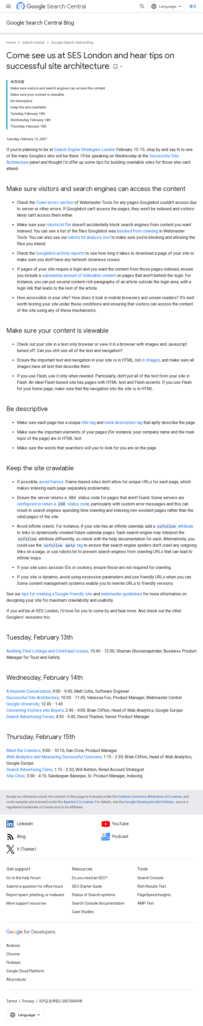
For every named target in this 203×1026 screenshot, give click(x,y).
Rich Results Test (151, 886)
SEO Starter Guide (87, 886)
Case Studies (83, 912)
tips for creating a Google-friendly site (57, 593)
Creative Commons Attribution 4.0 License (150, 797)
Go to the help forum (23, 878)
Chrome (13, 954)
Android (13, 945)
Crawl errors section (54, 202)
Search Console (150, 878)
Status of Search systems (93, 895)
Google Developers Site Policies (148, 802)
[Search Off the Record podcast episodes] (149, 836)
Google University (22, 703)
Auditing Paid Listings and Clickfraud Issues (47, 651)
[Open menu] (8, 6)
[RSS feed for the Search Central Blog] (54, 836)
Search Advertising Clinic (29, 769)
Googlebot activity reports (60, 253)
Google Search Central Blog (40, 23)
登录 (193, 6)
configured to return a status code (53, 504)
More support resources (26, 903)
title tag (89, 422)
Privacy (28, 1001)
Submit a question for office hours (34, 886)
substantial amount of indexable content (79, 275)
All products (16, 979)
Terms (11, 1001)
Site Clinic (15, 775)
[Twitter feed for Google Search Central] (54, 849)
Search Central (56, 6)
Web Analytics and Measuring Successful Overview (54, 756)
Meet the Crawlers (23, 750)
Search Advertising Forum (30, 716)
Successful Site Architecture (32, 697)
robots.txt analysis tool (89, 237)
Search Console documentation (98, 903)
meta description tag (123, 422)
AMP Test (145, 903)
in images (151, 360)
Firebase (13, 962)
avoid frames (51, 481)
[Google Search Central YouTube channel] (149, 824)
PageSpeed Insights (154, 895)
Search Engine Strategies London (84, 149)
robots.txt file (59, 224)
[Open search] (142, 6)
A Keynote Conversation (28, 691)
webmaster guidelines (121, 593)
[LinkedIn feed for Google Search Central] (54, 824)
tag (63, 545)
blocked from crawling (137, 231)
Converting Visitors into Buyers (35, 710)
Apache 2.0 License (78, 802)
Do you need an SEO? (89, 878)
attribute (174, 526)
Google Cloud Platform (25, 971)
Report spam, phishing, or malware (35, 895)
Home (11, 42)
